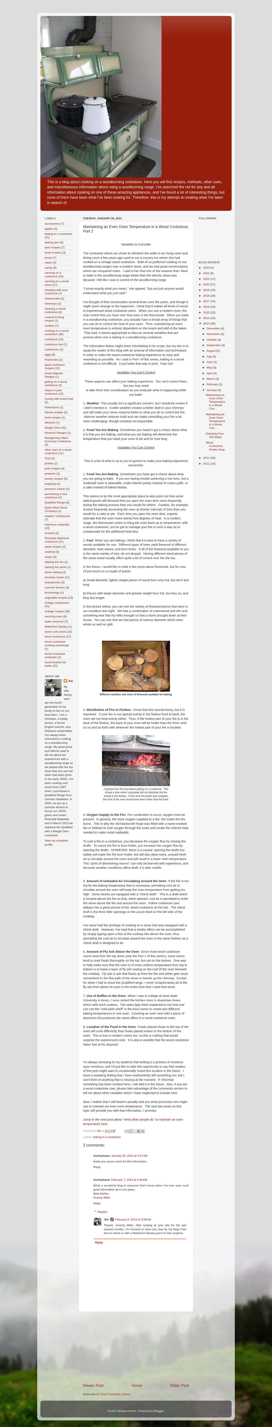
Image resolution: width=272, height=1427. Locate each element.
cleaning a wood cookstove (55, 310)
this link (163, 907)
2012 (206, 457)
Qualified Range (55, 502)
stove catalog (53, 572)
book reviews (53, 252)
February (213, 384)
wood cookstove (55, 636)
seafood (50, 551)
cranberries (52, 349)
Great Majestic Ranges (54, 375)
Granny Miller (101, 1197)
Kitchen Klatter (54, 412)
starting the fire (54, 562)
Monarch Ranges (56, 432)
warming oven (53, 616)
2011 (206, 463)
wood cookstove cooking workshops (57, 643)
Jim (106, 1219)
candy (48, 267)
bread (48, 257)
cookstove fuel (54, 344)
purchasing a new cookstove (56, 495)
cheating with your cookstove (56, 291)
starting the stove (56, 567)
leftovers (50, 422)
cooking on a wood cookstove (57, 332)
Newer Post (93, 1385)
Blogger (159, 1411)
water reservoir (54, 621)
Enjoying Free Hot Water (215, 435)
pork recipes (52, 468)
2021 (206, 279)
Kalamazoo (52, 407)
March (211, 378)
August (211, 350)
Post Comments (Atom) (115, 1394)
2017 (206, 301)
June (210, 362)
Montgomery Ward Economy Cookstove (58, 439)
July (209, 356)
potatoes (50, 473)
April (210, 373)
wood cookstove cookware (55, 655)
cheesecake (52, 298)
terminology (52, 592)
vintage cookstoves (57, 602)
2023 (206, 267)
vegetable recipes (56, 597)
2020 (206, 284)
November (214, 334)
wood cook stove (55, 631)
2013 (206, 323)
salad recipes (53, 546)
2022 (206, 273)
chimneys (51, 303)
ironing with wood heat (59, 398)
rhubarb (50, 533)
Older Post (179, 1385)
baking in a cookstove (107, 1137)
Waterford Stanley (56, 626)
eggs (48, 354)
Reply (97, 1167)
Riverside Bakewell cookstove (57, 540)
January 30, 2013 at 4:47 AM (129, 1155)
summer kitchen (55, 587)
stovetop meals (54, 577)
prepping (50, 483)
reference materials (57, 524)
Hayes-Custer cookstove (53, 392)
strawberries (52, 582)
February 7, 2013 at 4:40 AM (129, 1179)
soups (48, 556)
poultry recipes (54, 478)
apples (49, 228)
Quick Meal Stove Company (56, 509)
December (214, 328)
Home (137, 1385)
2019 (206, 290)
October (212, 339)
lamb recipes (53, 417)
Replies (102, 1211)
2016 (206, 306)
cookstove (51, 339)
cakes (48, 262)
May (210, 367)
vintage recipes (54, 611)
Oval (48, 458)
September (214, 345)
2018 (206, 295)
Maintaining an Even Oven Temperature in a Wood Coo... (215, 401)
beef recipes (52, 247)
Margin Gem (52, 427)
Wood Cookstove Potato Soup (215, 446)
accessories (52, 223)
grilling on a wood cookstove (56, 383)
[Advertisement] (136, 1347)
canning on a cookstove (53, 274)
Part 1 (142, 956)
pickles (49, 463)
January (212, 390)
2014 (206, 318)
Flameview (51, 359)
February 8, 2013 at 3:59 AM (133, 1219)
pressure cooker (55, 488)
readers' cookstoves (57, 516)
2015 (206, 312)
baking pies (52, 242)
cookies (49, 325)
